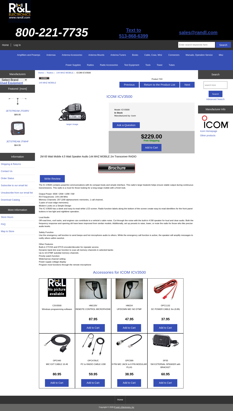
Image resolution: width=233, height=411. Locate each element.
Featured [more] (17, 88)
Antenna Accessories (72, 55)
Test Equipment (131, 65)
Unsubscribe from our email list (17, 192)
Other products (207, 135)
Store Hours (7, 217)
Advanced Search (215, 99)
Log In (17, 45)
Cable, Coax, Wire (153, 55)
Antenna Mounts (96, 55)
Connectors (173, 55)
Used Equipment (11, 83)
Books (135, 55)
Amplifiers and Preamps (28, 55)
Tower (160, 65)
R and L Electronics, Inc (124, 407)
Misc (221, 55)
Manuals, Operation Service (199, 55)
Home (5, 45)
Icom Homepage (208, 131)
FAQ (3, 224)
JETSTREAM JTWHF (17, 132)
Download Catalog (10, 199)
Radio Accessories (109, 65)
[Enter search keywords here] (196, 45)
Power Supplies (73, 65)
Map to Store (7, 231)
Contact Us (6, 171)
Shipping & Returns (11, 164)
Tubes (172, 65)
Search (216, 74)
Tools (148, 65)
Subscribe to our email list (14, 185)
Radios (50, 72)
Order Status (7, 178)
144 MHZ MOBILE (65, 72)
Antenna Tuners (118, 55)
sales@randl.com (198, 32)
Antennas (51, 55)
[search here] (215, 85)
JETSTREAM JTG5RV (17, 105)
